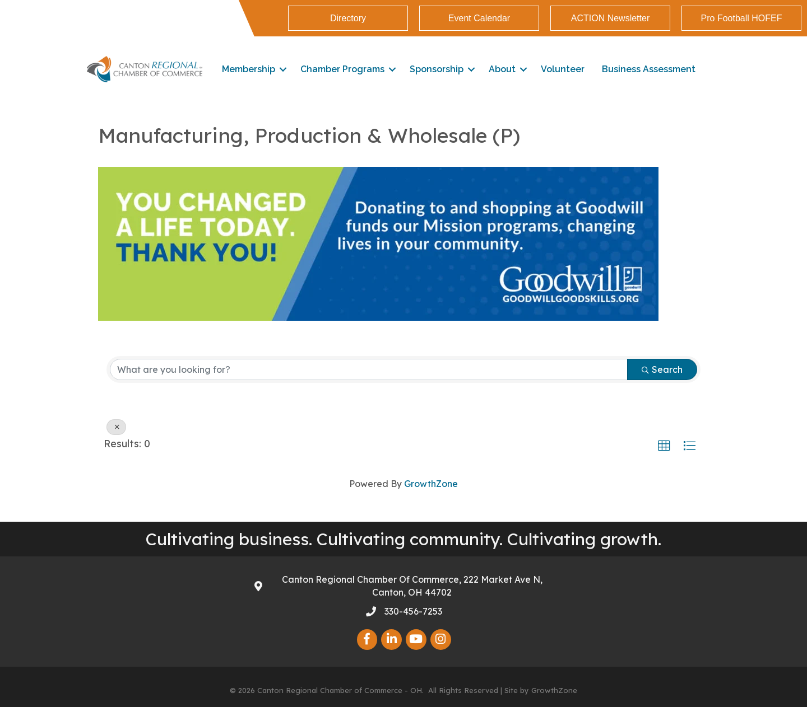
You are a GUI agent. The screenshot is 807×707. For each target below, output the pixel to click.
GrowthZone (431, 483)
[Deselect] (116, 427)
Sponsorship (436, 69)
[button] (664, 446)
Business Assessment (648, 69)
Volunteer (563, 69)
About (502, 69)
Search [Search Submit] (662, 369)
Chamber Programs (342, 69)
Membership (248, 69)
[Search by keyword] (369, 369)
